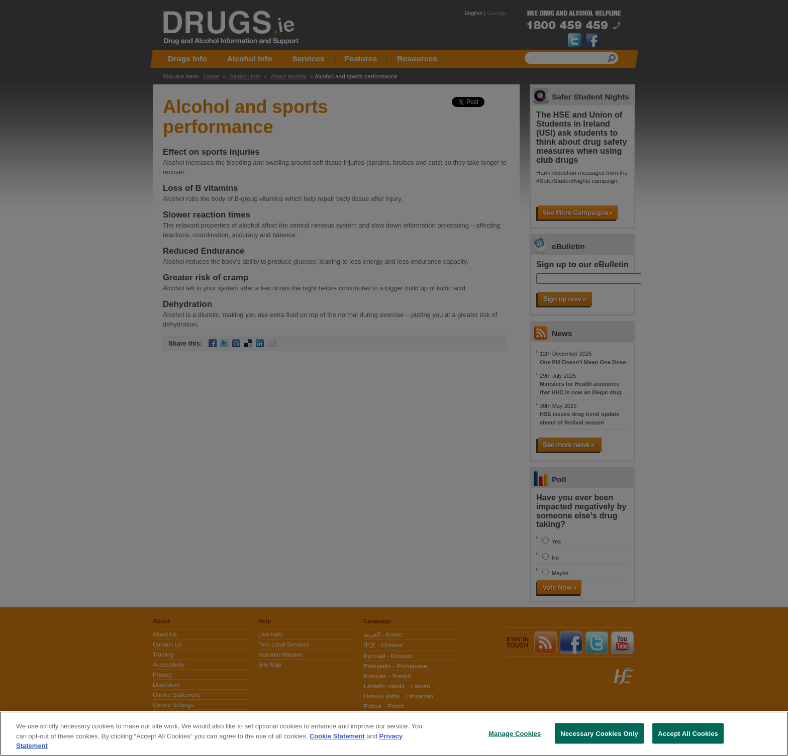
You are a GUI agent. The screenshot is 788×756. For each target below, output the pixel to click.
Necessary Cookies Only (599, 733)
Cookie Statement (337, 736)
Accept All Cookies (688, 733)
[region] (394, 733)
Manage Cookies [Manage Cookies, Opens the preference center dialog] (514, 733)
